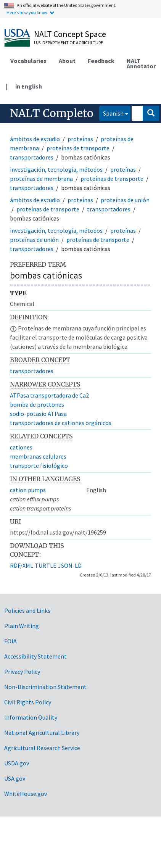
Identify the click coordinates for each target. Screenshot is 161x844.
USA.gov (14, 778)
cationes (21, 447)
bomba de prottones (37, 404)
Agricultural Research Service (42, 748)
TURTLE (45, 565)
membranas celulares (38, 456)
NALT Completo (51, 113)
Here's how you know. (27, 12)
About (67, 60)
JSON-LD (70, 565)
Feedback (101, 60)
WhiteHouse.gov (25, 793)
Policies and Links (27, 610)
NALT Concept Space (70, 34)
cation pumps (28, 490)
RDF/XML (21, 565)
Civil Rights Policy (27, 702)
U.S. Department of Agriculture (68, 42)
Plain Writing (21, 626)
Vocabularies (28, 60)
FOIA (10, 641)
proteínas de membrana (41, 178)
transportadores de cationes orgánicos (60, 423)
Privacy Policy (22, 671)
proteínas (80, 139)
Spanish (111, 112)
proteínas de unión (125, 200)
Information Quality (30, 717)
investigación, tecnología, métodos (56, 169)
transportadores (31, 157)
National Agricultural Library (41, 732)
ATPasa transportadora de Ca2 (49, 395)
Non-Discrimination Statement (45, 687)
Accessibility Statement (35, 656)
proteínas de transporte (78, 148)
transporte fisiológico (39, 465)
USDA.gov (16, 763)
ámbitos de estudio (35, 139)
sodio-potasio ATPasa (38, 413)
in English (28, 86)
